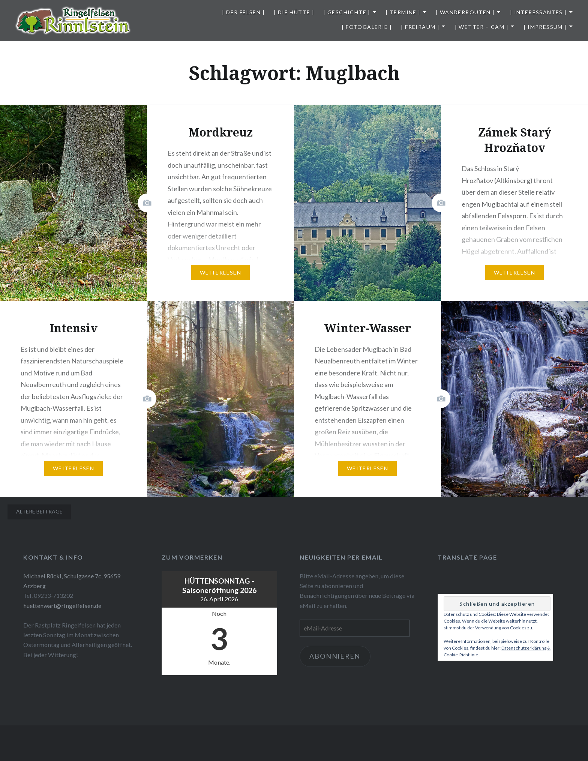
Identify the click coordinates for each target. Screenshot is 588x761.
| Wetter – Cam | (481, 27)
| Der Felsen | (243, 12)
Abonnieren (336, 656)
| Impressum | (545, 27)
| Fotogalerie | (367, 27)
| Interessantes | (538, 12)
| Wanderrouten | (465, 12)
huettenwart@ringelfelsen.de (62, 605)
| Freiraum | (420, 27)
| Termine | (403, 12)
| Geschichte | (346, 12)
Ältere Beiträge (39, 511)
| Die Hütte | (294, 12)
